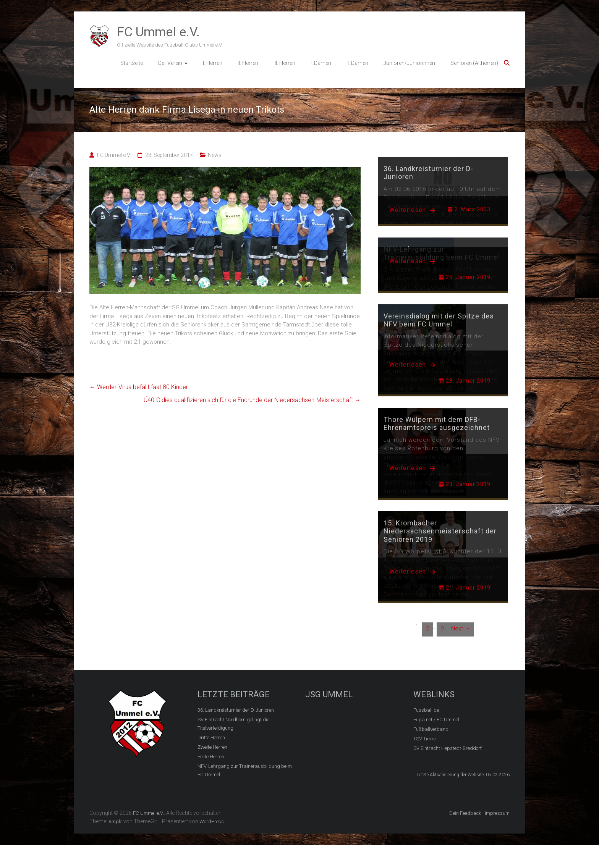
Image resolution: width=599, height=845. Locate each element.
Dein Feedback (465, 813)
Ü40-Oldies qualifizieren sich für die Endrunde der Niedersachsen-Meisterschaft (252, 400)
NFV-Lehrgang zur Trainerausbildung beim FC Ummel (245, 770)
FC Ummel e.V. (158, 31)
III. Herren (284, 63)
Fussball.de (426, 710)
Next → (460, 628)
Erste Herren (211, 756)
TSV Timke (424, 739)
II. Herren (248, 63)
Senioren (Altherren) (474, 63)
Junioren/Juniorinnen (409, 63)
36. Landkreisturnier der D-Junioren (236, 710)
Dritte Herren (211, 737)
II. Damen (357, 63)
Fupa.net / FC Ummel (436, 719)
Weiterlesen (412, 209)
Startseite (131, 63)
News (215, 155)
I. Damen (321, 63)
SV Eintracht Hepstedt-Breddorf (447, 748)
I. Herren (212, 63)
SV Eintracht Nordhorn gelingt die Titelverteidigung (233, 724)
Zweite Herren (212, 747)
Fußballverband (430, 729)
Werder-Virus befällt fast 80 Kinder (138, 387)
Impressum (497, 813)
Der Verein (170, 63)
